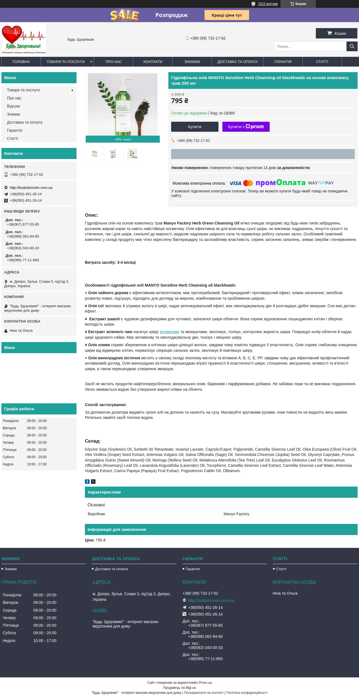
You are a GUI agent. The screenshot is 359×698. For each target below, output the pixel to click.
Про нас (113, 62)
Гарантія (283, 62)
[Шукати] (352, 46)
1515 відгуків (268, 4)
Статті (322, 62)
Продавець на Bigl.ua (179, 688)
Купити (194, 126)
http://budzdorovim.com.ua (31, 188)
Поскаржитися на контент (203, 693)
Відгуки (13, 106)
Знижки (192, 62)
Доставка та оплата (237, 62)
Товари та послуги (65, 62)
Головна (21, 62)
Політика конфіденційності (246, 693)
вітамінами (169, 332)
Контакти (152, 62)
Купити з (246, 126)
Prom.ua (205, 683)
